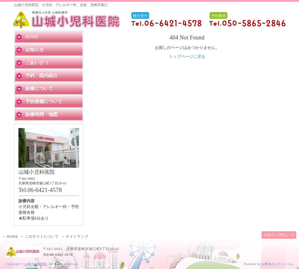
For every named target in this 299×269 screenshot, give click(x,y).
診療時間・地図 (41, 114)
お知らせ (34, 49)
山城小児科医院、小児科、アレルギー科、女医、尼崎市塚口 (61, 5)
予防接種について (43, 101)
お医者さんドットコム (277, 264)
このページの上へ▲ (279, 235)
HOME (12, 236)
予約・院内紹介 (41, 75)
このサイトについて (42, 236)
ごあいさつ (36, 62)
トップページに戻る (187, 56)
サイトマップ (77, 236)
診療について (39, 88)
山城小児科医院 (36, 264)
